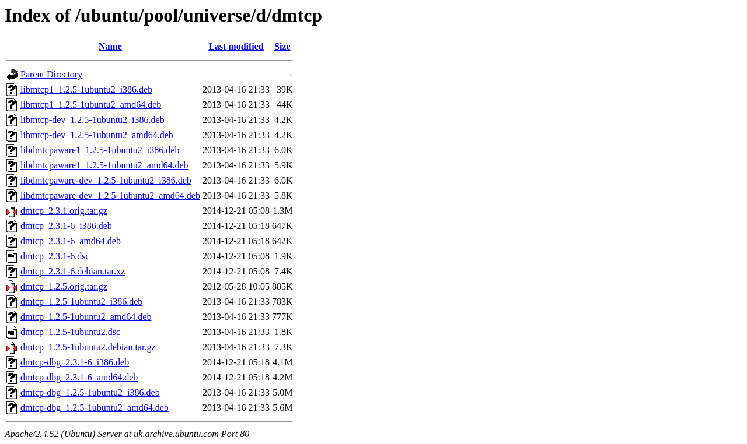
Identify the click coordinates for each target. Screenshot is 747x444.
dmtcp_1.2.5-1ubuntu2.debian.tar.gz (88, 347)
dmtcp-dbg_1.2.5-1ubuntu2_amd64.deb (94, 408)
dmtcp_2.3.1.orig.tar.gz (63, 211)
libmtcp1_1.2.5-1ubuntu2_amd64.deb (90, 105)
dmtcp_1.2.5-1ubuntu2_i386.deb (81, 301)
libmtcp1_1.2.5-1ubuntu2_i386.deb (86, 89)
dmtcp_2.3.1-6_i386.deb (66, 226)
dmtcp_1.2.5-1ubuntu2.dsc (70, 332)
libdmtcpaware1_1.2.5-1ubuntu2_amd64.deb (104, 165)
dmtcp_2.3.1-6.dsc (55, 256)
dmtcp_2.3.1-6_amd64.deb (70, 241)
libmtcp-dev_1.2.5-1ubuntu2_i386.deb (92, 120)
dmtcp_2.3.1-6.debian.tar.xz (72, 271)
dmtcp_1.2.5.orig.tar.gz (63, 286)
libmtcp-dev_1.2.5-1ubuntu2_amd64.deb (96, 135)
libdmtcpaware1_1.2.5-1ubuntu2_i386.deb (99, 150)
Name (110, 46)
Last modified (236, 46)
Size (282, 46)
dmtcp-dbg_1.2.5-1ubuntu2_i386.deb (90, 392)
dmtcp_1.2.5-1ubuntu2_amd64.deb (85, 317)
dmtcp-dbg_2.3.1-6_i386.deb (74, 362)
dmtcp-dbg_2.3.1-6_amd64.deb (79, 377)
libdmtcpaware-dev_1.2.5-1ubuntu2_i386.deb (105, 180)
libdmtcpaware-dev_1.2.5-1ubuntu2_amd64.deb (110, 195)
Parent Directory (51, 74)
